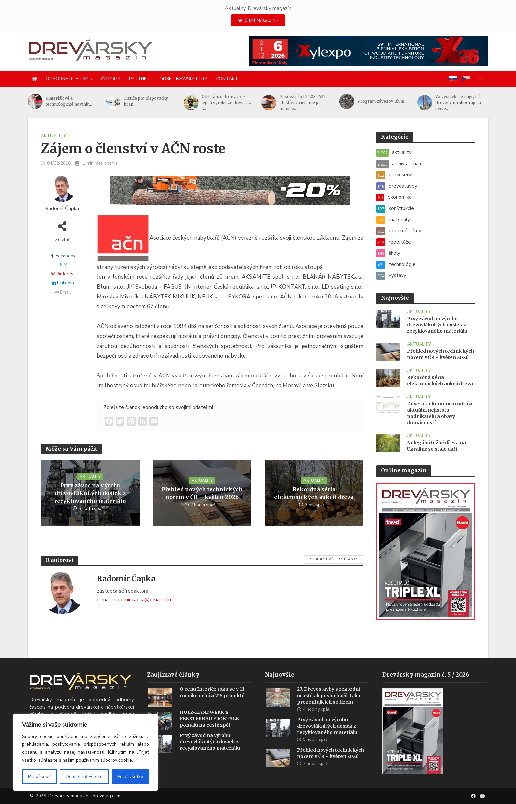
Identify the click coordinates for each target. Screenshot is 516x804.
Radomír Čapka (62, 208)
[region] (85, 752)
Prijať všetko (130, 776)
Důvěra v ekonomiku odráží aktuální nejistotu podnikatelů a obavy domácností (439, 413)
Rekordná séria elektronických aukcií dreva (314, 493)
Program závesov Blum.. (381, 101)
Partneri (140, 79)
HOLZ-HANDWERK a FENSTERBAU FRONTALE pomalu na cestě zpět (209, 728)
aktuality (53, 136)
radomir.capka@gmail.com (143, 599)
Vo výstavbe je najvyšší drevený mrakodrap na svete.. (458, 102)
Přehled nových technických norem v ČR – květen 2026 (202, 493)
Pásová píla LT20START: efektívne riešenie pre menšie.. (303, 102)
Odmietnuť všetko (84, 776)
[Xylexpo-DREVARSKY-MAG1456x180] (368, 50)
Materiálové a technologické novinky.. (69, 101)
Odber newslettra (183, 79)
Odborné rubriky (67, 79)
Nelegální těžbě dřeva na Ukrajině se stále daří (436, 446)
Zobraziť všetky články (333, 559)
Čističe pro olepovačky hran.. (146, 101)
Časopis (110, 79)
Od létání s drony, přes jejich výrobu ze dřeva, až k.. (226, 102)
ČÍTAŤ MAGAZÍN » (258, 20)
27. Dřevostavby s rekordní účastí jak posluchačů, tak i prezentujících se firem (328, 705)
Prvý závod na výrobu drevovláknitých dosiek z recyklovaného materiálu (90, 493)
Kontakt (227, 79)
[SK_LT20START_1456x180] (230, 194)
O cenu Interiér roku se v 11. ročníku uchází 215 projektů (212, 702)
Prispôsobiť (39, 776)
